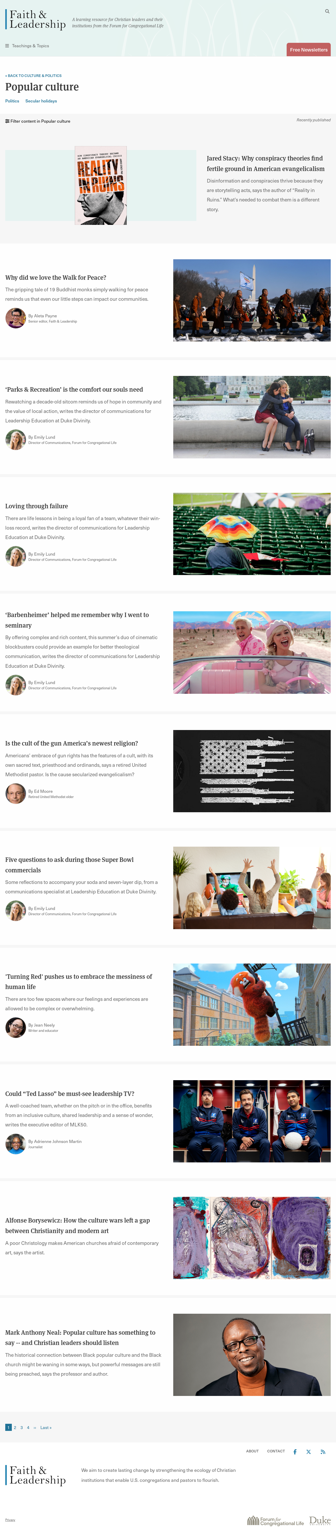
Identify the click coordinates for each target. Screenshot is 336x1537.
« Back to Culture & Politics (33, 76)
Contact (276, 1451)
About (252, 1451)
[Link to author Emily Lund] (15, 439)
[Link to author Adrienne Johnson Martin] (15, 1144)
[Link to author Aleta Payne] (15, 318)
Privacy (10, 1520)
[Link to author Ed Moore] (15, 793)
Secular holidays (41, 100)
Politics (12, 100)
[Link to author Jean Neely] (15, 1027)
